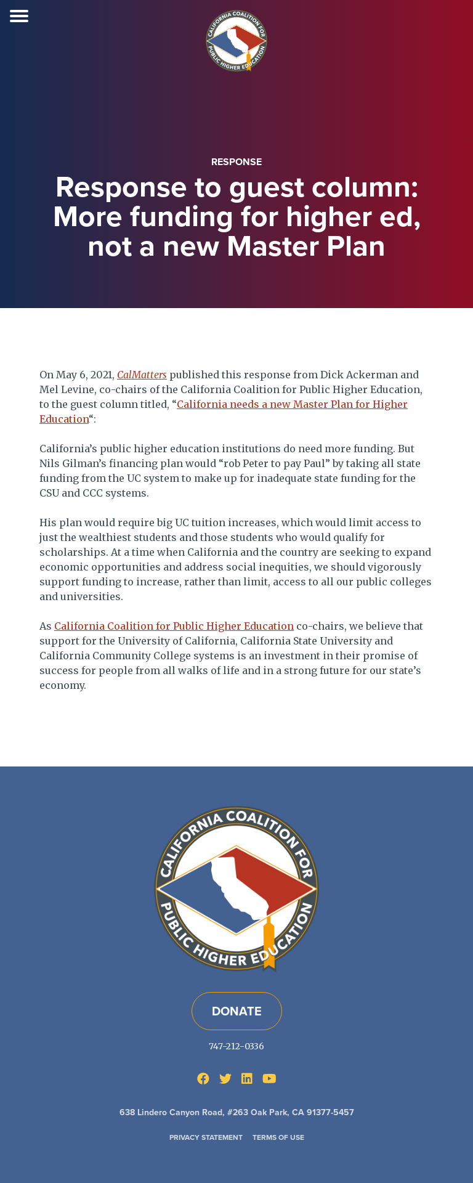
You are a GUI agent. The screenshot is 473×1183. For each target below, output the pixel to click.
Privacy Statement (206, 1137)
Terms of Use (278, 1137)
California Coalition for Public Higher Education (174, 626)
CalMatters (142, 374)
